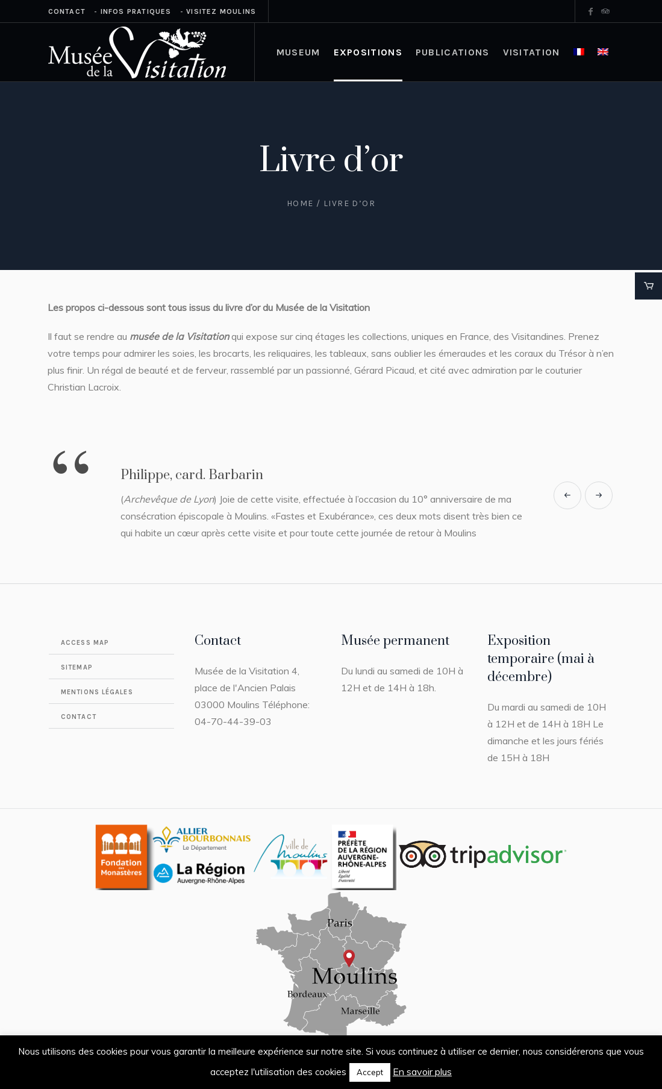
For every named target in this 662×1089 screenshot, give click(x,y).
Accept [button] (370, 1072)
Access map (85, 643)
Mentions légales (97, 692)
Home (300, 203)
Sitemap (77, 667)
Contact (67, 11)
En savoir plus (422, 1071)
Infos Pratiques (136, 11)
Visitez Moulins (221, 11)
